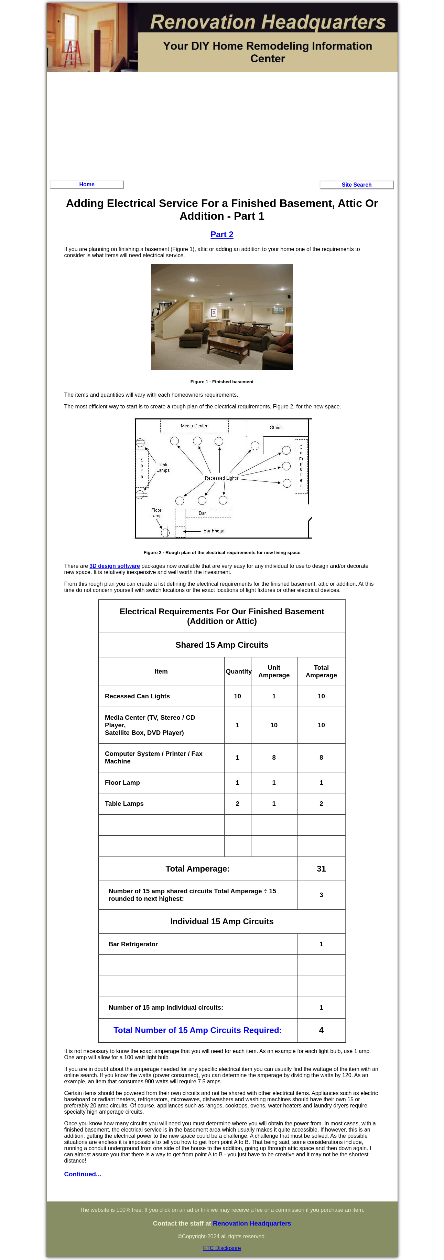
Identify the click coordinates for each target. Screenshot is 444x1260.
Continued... (82, 1174)
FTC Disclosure (222, 1248)
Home (86, 184)
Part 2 (222, 234)
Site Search (357, 185)
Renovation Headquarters (252, 1223)
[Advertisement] (222, 125)
